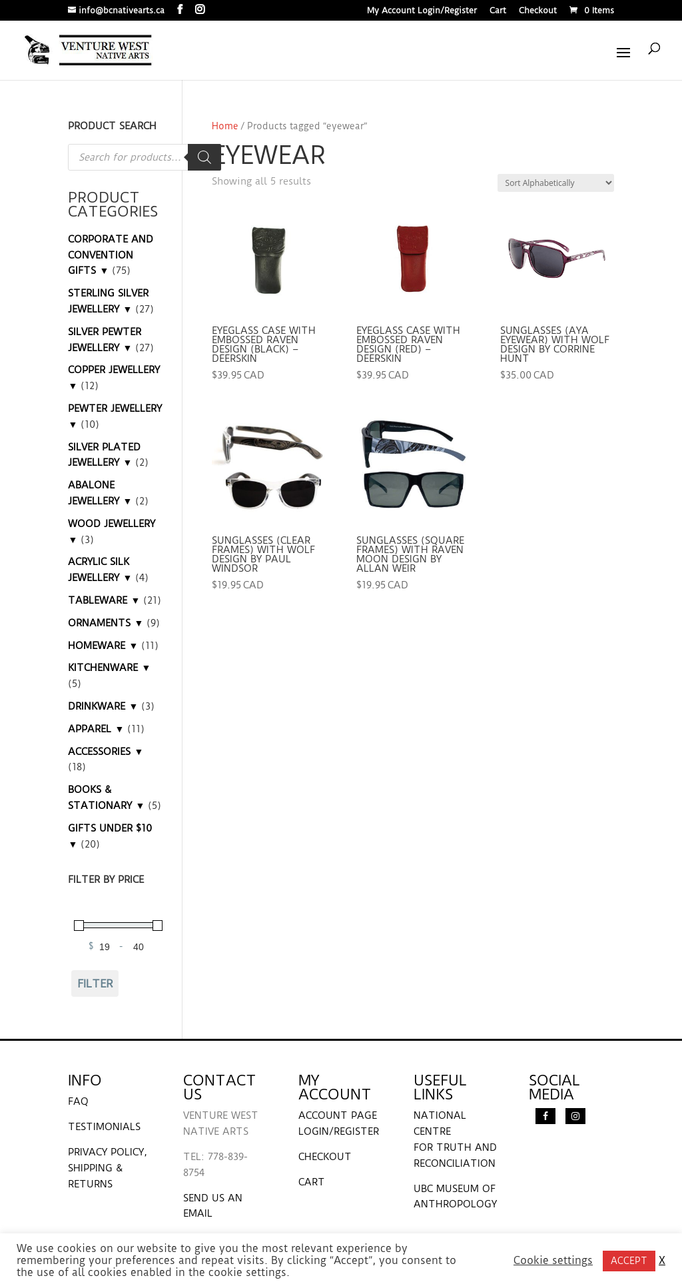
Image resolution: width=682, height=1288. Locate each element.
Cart (498, 11)
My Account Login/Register (422, 11)
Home (225, 126)
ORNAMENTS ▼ (105, 623)
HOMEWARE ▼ (103, 646)
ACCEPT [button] (629, 1260)
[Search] (204, 157)
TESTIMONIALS (104, 1127)
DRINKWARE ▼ (103, 706)
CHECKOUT (325, 1157)
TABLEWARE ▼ (104, 600)
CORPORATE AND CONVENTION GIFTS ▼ (110, 255)
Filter (95, 983)
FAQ (78, 1101)
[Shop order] (556, 183)
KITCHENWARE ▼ (109, 668)
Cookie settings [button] (553, 1261)
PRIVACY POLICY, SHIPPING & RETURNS (107, 1168)
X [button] (662, 1261)
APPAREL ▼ (96, 729)
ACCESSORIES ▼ (105, 752)
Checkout (538, 11)
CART (311, 1182)
